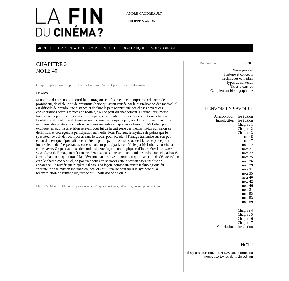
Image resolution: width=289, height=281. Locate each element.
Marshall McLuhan (62, 186)
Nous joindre (163, 48)
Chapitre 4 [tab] (245, 210)
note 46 (247, 185)
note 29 (247, 165)
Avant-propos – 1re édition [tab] (233, 116)
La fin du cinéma (72, 23)
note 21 (247, 149)
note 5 (248, 137)
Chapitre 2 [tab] (245, 128)
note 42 (247, 181)
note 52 (247, 194)
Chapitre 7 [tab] (245, 222)
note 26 (247, 161)
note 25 (247, 157)
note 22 (247, 153)
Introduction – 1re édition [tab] (234, 120)
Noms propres (243, 70)
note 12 (247, 145)
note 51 (247, 189)
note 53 (247, 198)
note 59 (247, 202)
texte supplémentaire (146, 186)
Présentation (71, 48)
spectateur (111, 186)
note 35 (247, 173)
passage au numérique (90, 186)
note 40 (247, 177)
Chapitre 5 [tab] (245, 214)
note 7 (248, 141)
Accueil (45, 48)
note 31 (247, 169)
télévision (126, 186)
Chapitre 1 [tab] (245, 124)
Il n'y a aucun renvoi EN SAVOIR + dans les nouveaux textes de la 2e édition (220, 254)
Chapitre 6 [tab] (245, 218)
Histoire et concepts (238, 74)
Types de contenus (239, 82)
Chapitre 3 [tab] (245, 133)
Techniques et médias (237, 78)
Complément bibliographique (117, 48)
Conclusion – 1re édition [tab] (235, 227)
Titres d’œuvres (241, 86)
